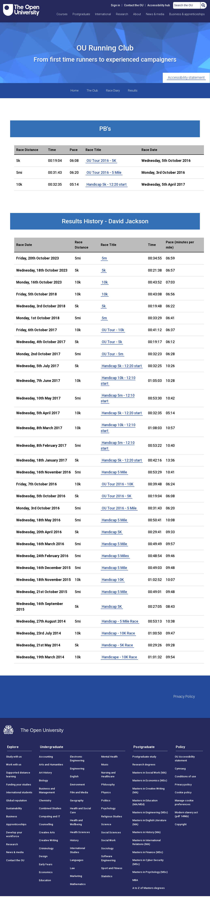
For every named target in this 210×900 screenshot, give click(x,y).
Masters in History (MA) (146, 832)
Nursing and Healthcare (108, 774)
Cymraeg (180, 768)
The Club (92, 90)
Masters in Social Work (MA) (149, 772)
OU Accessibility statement (185, 758)
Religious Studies (111, 816)
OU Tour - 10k (113, 330)
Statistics (106, 876)
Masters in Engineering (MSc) (150, 812)
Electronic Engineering (77, 758)
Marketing (76, 876)
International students (19, 792)
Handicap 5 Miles (115, 556)
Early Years (45, 864)
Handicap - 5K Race (117, 645)
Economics (45, 872)
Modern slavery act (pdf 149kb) (186, 814)
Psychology (108, 808)
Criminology (46, 848)
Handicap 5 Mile (114, 472)
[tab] (19, 748)
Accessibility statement (186, 78)
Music (104, 764)
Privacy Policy (184, 696)
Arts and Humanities (51, 764)
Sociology (107, 848)
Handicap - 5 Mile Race (120, 621)
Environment (77, 784)
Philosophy (108, 784)
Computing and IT (49, 816)
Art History (45, 772)
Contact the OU (133, 5)
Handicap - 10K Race (118, 633)
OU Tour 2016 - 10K (117, 484)
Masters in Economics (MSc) (149, 780)
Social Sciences (111, 832)
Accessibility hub (158, 5)
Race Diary (113, 90)
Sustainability (14, 808)
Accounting (46, 756)
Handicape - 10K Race (119, 657)
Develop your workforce (14, 834)
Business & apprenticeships (187, 14)
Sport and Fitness (111, 868)
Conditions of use (185, 776)
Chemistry (45, 800)
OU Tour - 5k (112, 342)
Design (43, 856)
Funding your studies (18, 784)
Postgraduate (81, 14)
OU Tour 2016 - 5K (101, 161)
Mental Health (109, 756)
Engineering (77, 768)
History (74, 840)
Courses (62, 14)
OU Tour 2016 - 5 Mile (104, 173)
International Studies (77, 850)
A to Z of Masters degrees (148, 887)
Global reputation (16, 800)
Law (72, 868)
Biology (43, 780)
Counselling (46, 824)
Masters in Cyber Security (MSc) (147, 862)
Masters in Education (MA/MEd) (145, 802)
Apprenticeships (16, 824)
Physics (106, 792)
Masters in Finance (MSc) (147, 852)
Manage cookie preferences (184, 802)
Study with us (14, 756)
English (74, 776)
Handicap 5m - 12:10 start (118, 398)
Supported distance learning (18, 774)
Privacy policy (183, 784)
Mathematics (78, 884)
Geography (76, 800)
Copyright (180, 824)
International (103, 14)
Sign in (115, 5)
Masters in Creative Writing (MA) (148, 790)
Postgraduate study (144, 756)
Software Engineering (108, 858)
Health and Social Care (80, 810)
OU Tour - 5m (112, 354)
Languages (76, 860)
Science (106, 824)
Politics (105, 800)
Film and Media (79, 792)
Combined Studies (50, 808)
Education (45, 880)
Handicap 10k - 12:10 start (118, 381)
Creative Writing (48, 840)
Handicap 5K (112, 532)
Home (74, 90)
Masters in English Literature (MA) (149, 822)
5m (104, 258)
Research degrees (143, 764)
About (137, 14)
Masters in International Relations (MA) (146, 842)
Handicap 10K (113, 580)
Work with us (13, 764)
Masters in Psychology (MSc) (150, 872)
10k (105, 282)
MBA (135, 880)
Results (132, 90)
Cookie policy (183, 792)
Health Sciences (80, 832)
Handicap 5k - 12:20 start (106, 184)
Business (11, 816)
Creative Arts (47, 832)
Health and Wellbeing (76, 822)
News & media (155, 14)
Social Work (108, 840)
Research (122, 14)
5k (104, 270)
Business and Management (47, 790)
